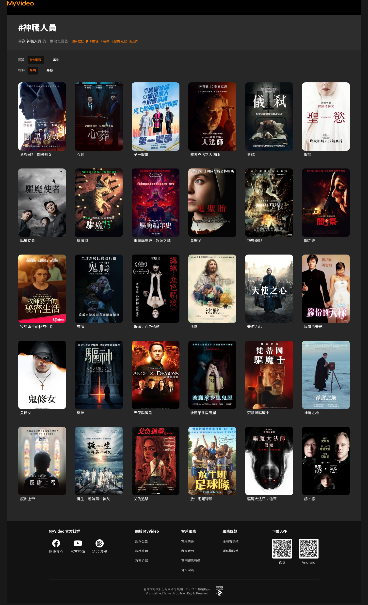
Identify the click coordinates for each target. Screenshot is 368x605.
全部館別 (37, 59)
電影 (58, 59)
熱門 (33, 69)
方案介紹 (142, 560)
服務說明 (142, 550)
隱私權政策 (234, 550)
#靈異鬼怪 (121, 41)
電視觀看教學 (192, 560)
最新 (51, 69)
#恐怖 (137, 41)
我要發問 (188, 550)
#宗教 (107, 41)
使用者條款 (234, 540)
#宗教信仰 (80, 41)
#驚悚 (95, 41)
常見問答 (188, 540)
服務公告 (142, 540)
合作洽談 (188, 571)
